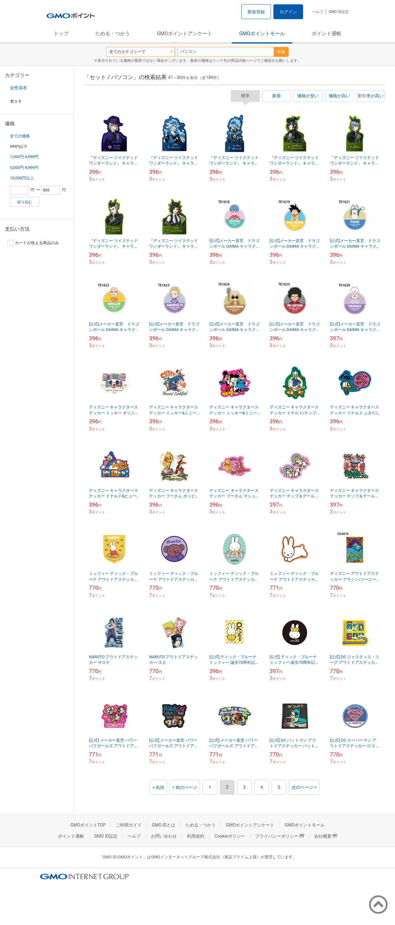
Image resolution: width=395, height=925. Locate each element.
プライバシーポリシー (279, 836)
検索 (281, 51)
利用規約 (195, 836)
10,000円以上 (22, 178)
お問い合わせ (164, 836)
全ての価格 (20, 136)
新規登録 (256, 11)
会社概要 (325, 836)
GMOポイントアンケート (184, 33)
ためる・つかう (112, 33)
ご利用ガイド (129, 824)
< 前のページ (184, 787)
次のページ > (304, 787)
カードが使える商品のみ (33, 243)
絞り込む (24, 202)
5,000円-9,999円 (24, 167)
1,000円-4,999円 (24, 156)
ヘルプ (317, 12)
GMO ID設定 (339, 12)
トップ (61, 33)
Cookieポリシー (229, 836)
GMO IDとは (163, 824)
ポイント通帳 (326, 33)
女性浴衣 (18, 87)
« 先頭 (158, 787)
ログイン (288, 11)
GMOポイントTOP (88, 824)
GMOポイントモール (262, 33)
